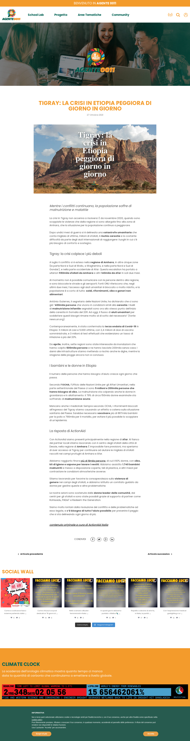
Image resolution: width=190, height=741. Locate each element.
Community (120, 15)
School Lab (36, 15)
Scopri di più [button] (41, 734)
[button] (95, 190)
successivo (159, 554)
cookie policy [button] (37, 720)
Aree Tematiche (89, 15)
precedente (31, 554)
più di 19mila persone (93, 460)
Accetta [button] (150, 734)
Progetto (60, 15)
